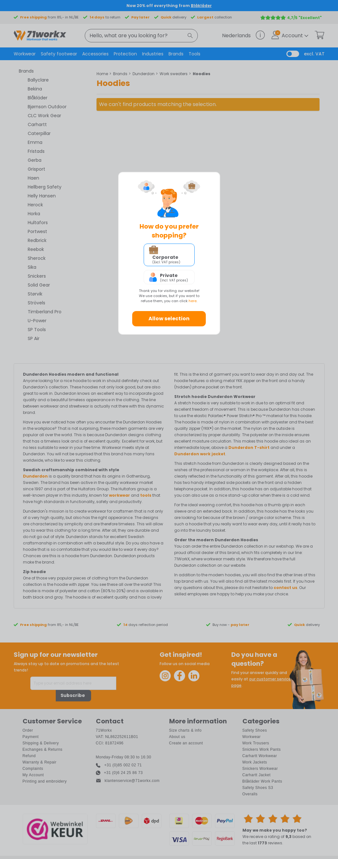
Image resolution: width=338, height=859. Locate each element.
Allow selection (169, 318)
